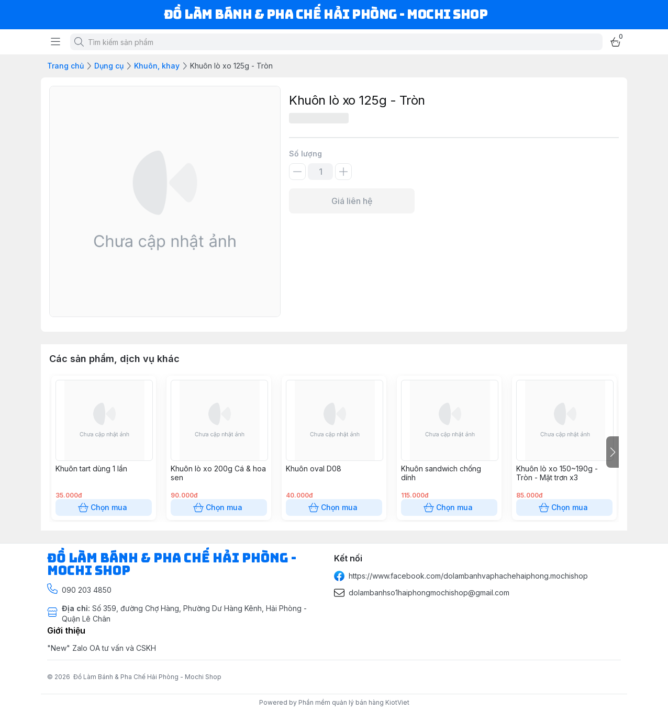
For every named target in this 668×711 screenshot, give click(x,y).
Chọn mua (103, 507)
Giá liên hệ (352, 200)
